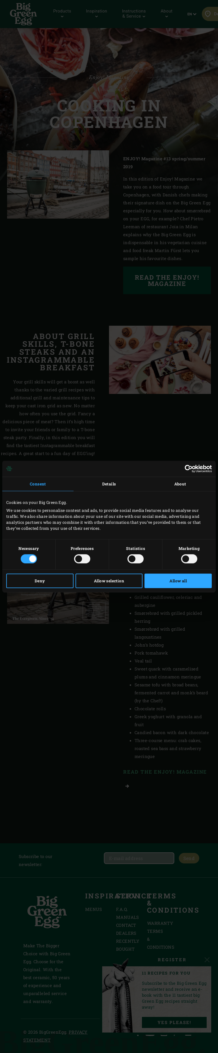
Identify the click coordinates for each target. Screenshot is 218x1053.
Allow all (178, 580)
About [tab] (180, 484)
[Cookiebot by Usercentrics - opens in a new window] (187, 469)
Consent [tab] (38, 484)
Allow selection (109, 580)
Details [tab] (109, 484)
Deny (40, 580)
